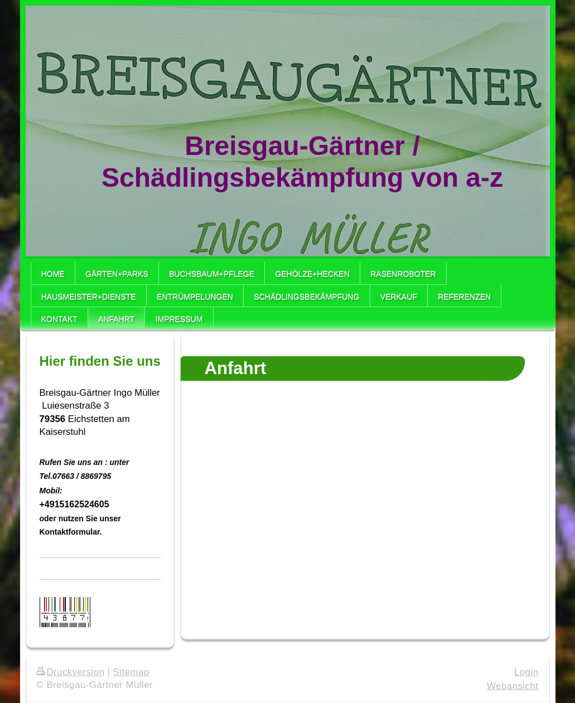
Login (526, 672)
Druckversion (71, 672)
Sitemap (131, 672)
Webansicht (512, 686)
